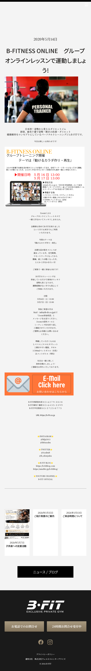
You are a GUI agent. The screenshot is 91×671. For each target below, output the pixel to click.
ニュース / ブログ (45, 571)
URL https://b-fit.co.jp (45, 415)
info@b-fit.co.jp (46, 312)
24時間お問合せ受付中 (66, 626)
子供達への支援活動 (16, 546)
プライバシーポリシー (45, 654)
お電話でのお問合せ (24, 626)
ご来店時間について (72, 516)
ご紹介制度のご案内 (44, 516)
